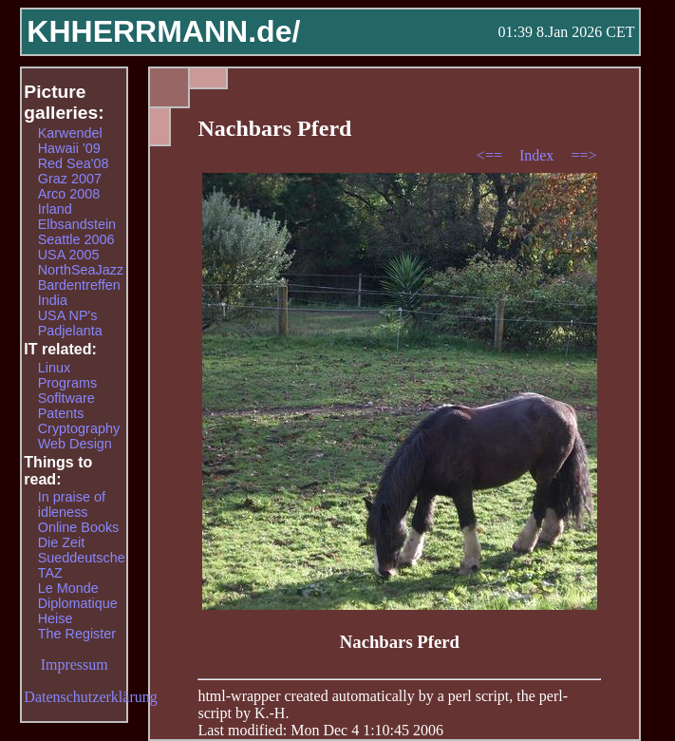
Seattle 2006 (76, 239)
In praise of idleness (71, 504)
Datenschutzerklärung (90, 697)
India (52, 300)
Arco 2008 (69, 193)
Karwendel (70, 133)
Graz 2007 (70, 178)
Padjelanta (70, 330)
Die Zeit (61, 542)
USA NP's (68, 315)
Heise (55, 618)
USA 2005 (69, 254)
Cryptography (79, 428)
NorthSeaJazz (80, 269)
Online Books (79, 527)
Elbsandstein (77, 224)
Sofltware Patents (66, 405)
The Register (77, 633)
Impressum (74, 664)
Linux (54, 367)
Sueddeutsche (81, 557)
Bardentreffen (79, 285)
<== (491, 155)
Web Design (75, 443)
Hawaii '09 (69, 148)
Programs (67, 382)
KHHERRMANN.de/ (163, 31)
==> (583, 155)
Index (538, 155)
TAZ (50, 572)
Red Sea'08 (73, 163)
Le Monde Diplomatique (78, 595)
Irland (55, 209)
